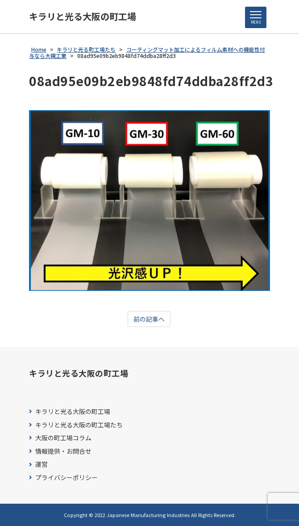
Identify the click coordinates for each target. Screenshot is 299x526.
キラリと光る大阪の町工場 (82, 16)
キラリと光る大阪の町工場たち (79, 425)
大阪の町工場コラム (63, 438)
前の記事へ (149, 319)
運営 (41, 464)
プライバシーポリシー (66, 477)
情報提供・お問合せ (63, 451)
